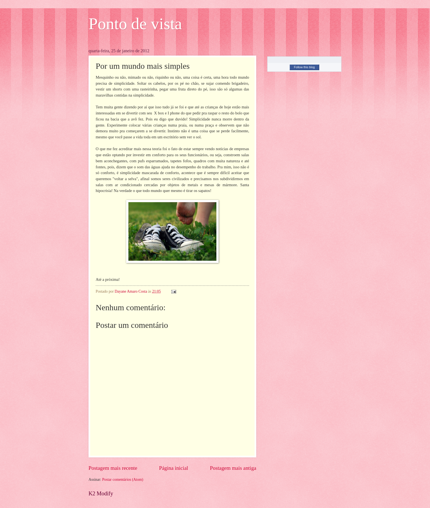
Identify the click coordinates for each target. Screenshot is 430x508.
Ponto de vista (135, 24)
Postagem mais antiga (233, 468)
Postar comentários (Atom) (122, 479)
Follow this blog (304, 67)
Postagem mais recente (113, 468)
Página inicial (173, 468)
